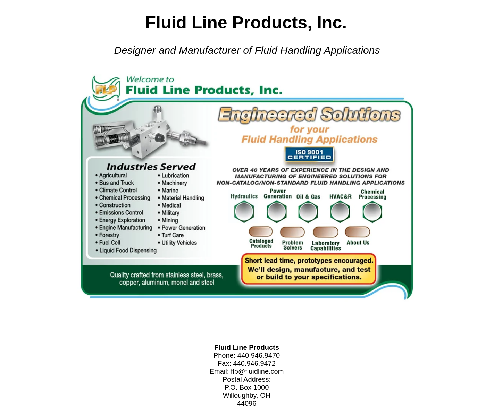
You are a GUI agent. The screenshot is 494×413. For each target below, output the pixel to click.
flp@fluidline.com (257, 371)
